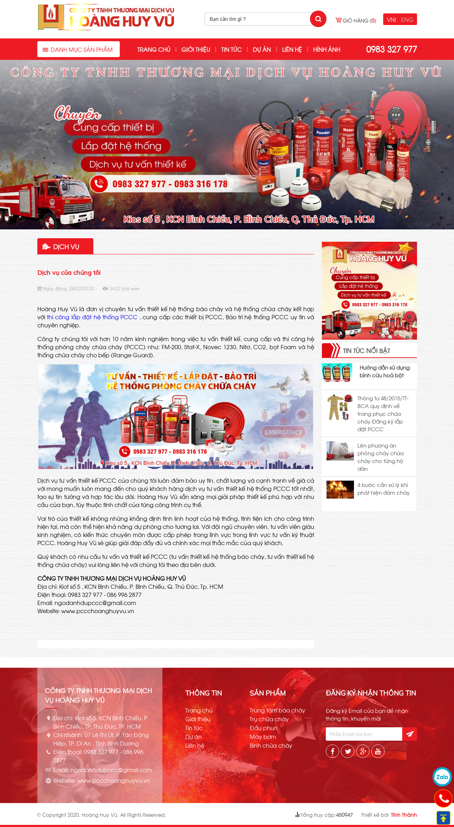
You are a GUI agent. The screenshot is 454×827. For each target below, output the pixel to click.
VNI (391, 19)
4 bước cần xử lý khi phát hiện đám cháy (383, 488)
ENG (407, 19)
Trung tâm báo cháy (277, 710)
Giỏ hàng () (359, 20)
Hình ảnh (326, 49)
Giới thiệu (195, 49)
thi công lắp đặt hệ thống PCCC (92, 317)
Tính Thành (404, 814)
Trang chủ (153, 49)
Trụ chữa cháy (269, 718)
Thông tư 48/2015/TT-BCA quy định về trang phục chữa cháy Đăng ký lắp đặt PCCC (383, 413)
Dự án (262, 49)
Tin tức (231, 49)
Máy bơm (263, 736)
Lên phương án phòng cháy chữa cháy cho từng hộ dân (380, 456)
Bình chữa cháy (271, 745)
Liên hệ (292, 49)
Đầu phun (264, 727)
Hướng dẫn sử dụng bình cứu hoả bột (385, 371)
